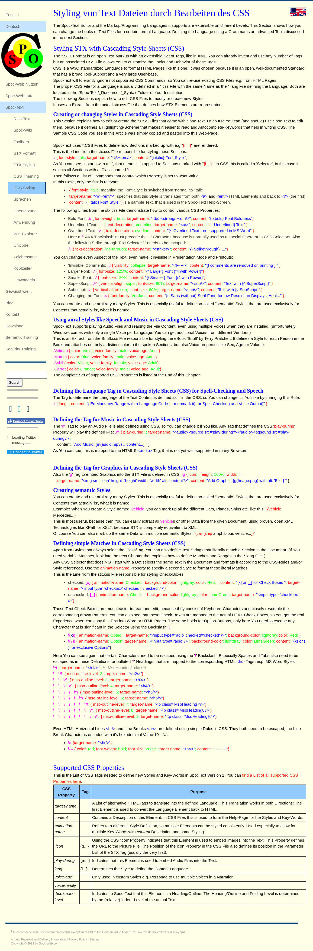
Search (14, 382)
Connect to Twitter (25, 452)
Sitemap (94, 939)
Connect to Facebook (25, 421)
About (15, 939)
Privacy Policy (77, 939)
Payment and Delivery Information (43, 939)
